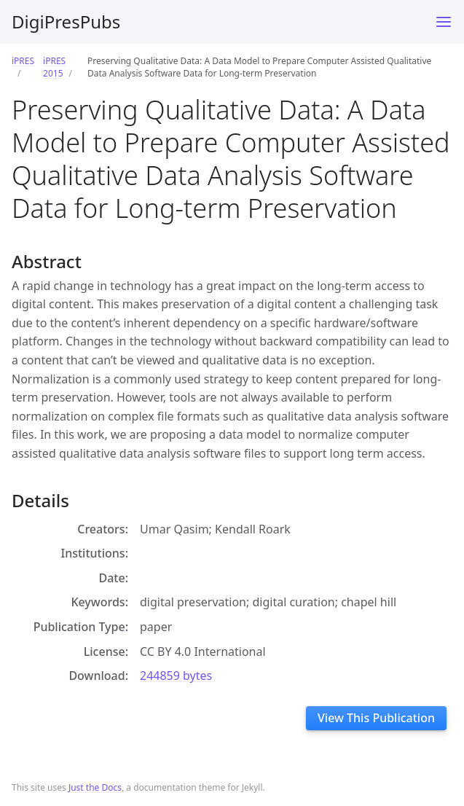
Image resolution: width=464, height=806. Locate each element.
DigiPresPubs (66, 21)
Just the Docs (95, 787)
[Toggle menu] (443, 22)
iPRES (23, 61)
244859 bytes (176, 676)
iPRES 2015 (54, 67)
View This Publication (376, 718)
